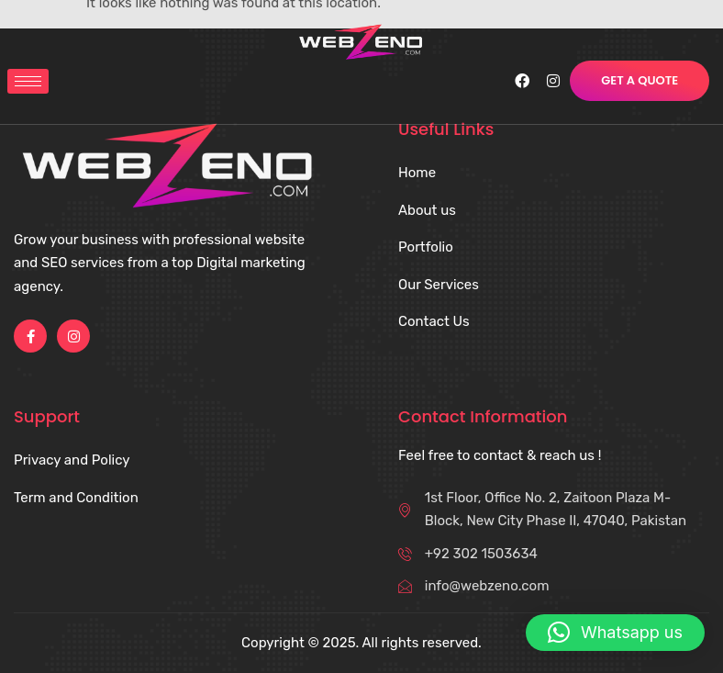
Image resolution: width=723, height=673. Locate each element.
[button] (615, 632)
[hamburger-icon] (28, 81)
